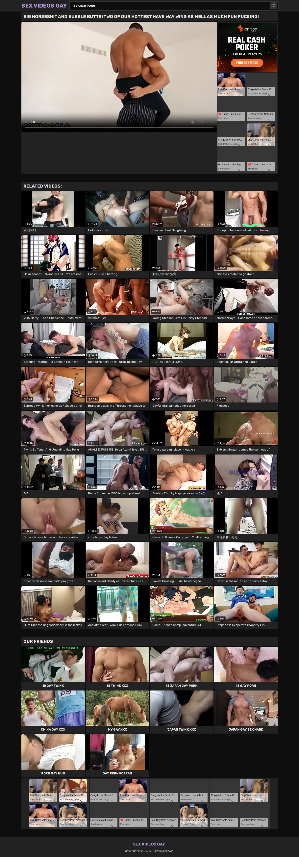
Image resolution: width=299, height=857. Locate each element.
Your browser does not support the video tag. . (119, 77)
